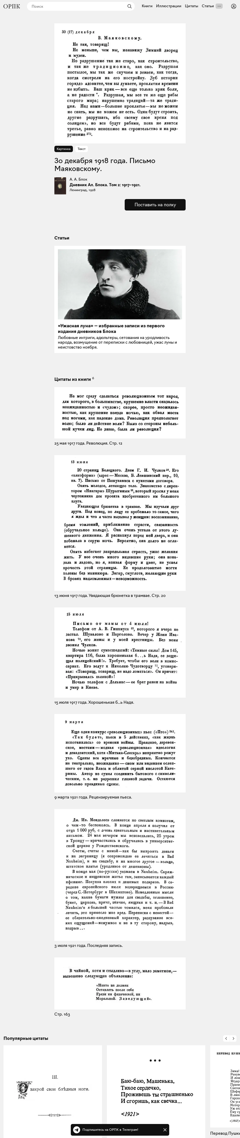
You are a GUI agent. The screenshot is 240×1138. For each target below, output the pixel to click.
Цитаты (191, 6)
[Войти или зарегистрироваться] (233, 6)
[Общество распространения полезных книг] (11, 6)
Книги (147, 6)
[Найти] (128, 6)
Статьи (208, 6)
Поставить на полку (155, 204)
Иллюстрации (168, 6)
